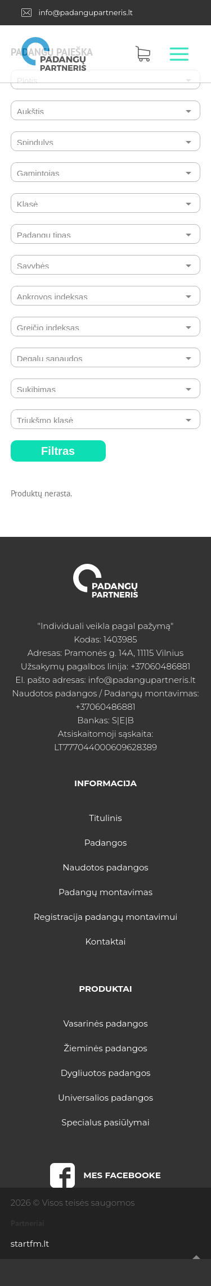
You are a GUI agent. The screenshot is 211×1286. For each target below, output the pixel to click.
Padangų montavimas (105, 892)
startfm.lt (30, 1243)
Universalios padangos (105, 1097)
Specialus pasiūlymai (105, 1122)
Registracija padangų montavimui (106, 916)
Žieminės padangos (105, 1048)
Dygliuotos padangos (106, 1073)
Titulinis (105, 818)
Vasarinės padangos (105, 1023)
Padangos (105, 842)
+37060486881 (160, 666)
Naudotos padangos (105, 867)
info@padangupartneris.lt (85, 12)
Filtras (58, 451)
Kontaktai (105, 941)
